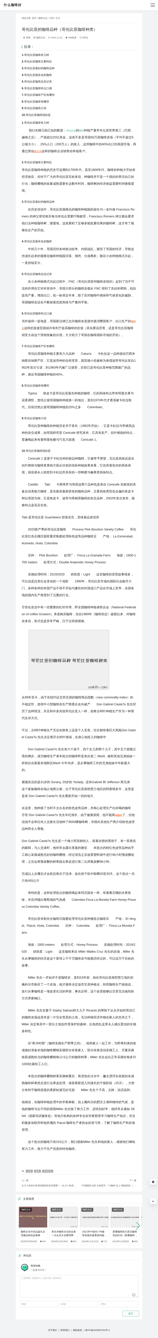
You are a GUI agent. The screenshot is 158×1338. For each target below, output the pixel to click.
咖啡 (81, 130)
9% (153, 1201)
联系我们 (65, 1330)
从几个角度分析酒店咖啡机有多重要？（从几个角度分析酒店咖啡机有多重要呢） (49, 1185)
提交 (130, 1313)
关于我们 (52, 1330)
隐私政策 (77, 1330)
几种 (51, 18)
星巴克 (37, 151)
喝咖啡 (118, 815)
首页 (34, 18)
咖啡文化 (42, 18)
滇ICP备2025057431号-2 (97, 1330)
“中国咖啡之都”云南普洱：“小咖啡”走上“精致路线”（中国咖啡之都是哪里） (108, 1185)
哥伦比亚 (71, 130)
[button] (138, 1226)
